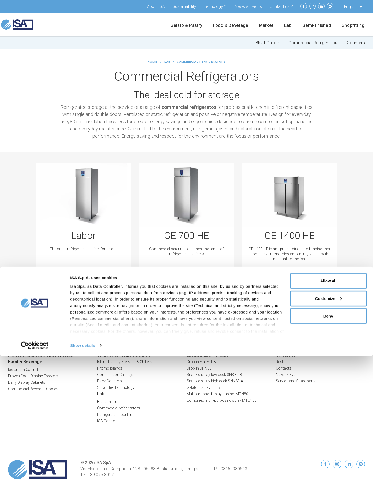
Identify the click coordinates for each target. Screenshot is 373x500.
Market (266, 25)
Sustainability (184, 6)
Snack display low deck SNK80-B (214, 374)
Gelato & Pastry (186, 25)
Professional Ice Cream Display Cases (40, 342)
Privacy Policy (353, 335)
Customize (328, 442)
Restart (282, 362)
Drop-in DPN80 (199, 368)
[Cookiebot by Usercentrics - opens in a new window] (34, 490)
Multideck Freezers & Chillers (121, 349)
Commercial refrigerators (118, 408)
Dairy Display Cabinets (26, 382)
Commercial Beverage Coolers (33, 389)
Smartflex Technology (115, 387)
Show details (82, 489)
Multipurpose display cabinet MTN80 (217, 394)
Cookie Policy (353, 340)
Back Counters (109, 381)
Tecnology (213, 6)
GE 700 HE (186, 235)
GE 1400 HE (289, 235)
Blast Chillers (267, 42)
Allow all (328, 425)
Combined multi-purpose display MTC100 (222, 400)
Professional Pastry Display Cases (37, 349)
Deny (328, 460)
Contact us (279, 6)
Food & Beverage (230, 25)
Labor (83, 235)
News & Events (248, 6)
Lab (288, 25)
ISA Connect (286, 355)
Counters (356, 42)
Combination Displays (115, 374)
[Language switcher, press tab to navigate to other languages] (353, 6)
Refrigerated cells (201, 342)
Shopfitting (353, 25)
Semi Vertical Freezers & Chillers (124, 355)
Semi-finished (316, 25)
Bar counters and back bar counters (217, 349)
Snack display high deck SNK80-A (215, 381)
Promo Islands (109, 368)
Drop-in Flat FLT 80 (202, 362)
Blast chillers (108, 402)
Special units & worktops (207, 355)
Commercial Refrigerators (313, 42)
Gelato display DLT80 (204, 387)
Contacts (283, 368)
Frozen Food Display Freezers (33, 376)
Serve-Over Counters (114, 342)
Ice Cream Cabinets (24, 369)
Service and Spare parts (296, 381)
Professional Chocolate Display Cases (40, 355)
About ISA (156, 6)
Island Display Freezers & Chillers (124, 362)
